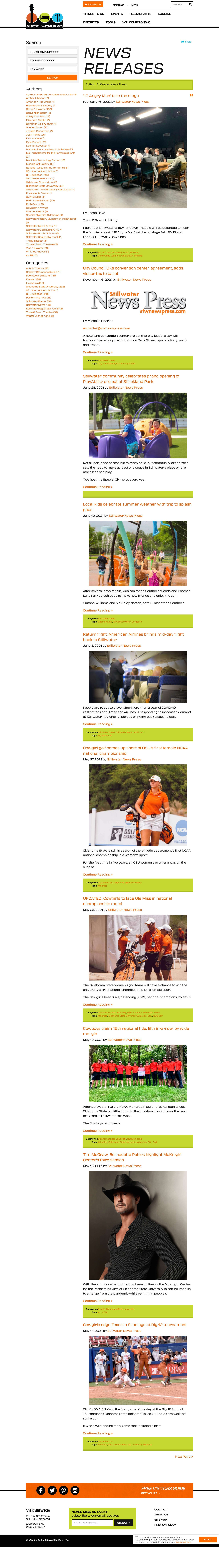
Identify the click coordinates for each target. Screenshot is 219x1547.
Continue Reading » (98, 244)
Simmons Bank (37, 211)
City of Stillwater (106, 363)
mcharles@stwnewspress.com (106, 328)
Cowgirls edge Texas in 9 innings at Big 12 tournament (137, 1324)
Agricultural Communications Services (51, 94)
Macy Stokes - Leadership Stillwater (49, 149)
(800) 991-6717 (35, 1523)
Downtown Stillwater (41, 275)
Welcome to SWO (136, 22)
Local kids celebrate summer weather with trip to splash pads (133, 506)
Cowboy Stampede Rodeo (43, 272)
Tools (111, 22)
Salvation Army (37, 207)
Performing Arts (38, 297)
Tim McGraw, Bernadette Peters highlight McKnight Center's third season (135, 1156)
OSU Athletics (105, 882)
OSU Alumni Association (42, 171)
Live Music (35, 283)
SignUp (123, 1522)
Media (135, 5)
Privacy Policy (165, 1525)
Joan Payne (36, 134)
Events (117, 14)
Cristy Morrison (38, 116)
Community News (125, 363)
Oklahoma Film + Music (41, 182)
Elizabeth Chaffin (38, 120)
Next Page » (184, 1456)
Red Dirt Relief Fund (40, 200)
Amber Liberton (37, 98)
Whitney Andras (37, 251)
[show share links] (186, 42)
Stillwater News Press (133, 101)
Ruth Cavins (35, 204)
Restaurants (140, 14)
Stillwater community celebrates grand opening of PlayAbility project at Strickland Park (134, 378)
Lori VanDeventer (38, 145)
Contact (160, 1509)
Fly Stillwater (105, 735)
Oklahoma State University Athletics (127, 1015)
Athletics (102, 885)
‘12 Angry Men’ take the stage (112, 95)
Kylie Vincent (36, 142)
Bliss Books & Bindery (40, 105)
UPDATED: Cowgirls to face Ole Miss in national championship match (130, 900)
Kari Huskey (35, 138)
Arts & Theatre (106, 252)
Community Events (108, 255)
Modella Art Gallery (40, 164)
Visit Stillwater (37, 248)
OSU (150, 1015)
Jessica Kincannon (39, 131)
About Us (161, 1514)
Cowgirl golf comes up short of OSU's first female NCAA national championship (132, 750)
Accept (208, 1539)
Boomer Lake (105, 621)
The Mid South (36, 240)
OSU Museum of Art (40, 178)
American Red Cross (40, 101)
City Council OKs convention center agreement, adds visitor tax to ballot (136, 270)
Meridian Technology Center (45, 160)
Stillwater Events (39, 301)
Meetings (118, 5)
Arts (100, 1312)
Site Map (160, 1519)
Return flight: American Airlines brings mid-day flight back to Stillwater (136, 636)
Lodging (164, 14)
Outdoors (137, 621)
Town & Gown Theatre (126, 252)
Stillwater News (106, 360)
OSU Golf (158, 1015)
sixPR (32, 255)
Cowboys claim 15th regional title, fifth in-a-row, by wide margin (134, 1030)
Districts (91, 22)
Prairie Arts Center (39, 193)
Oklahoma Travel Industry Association (50, 189)
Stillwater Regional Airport (130, 732)
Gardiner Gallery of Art (41, 123)
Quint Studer (35, 196)
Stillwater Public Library (43, 229)
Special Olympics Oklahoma (44, 215)
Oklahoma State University (128, 882)
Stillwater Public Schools (42, 233)
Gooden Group (37, 127)
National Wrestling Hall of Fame (47, 167)
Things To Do (93, 14)
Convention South (38, 112)
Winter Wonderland (40, 315)
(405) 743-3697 (35, 1526)
